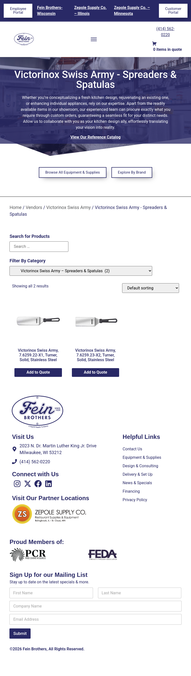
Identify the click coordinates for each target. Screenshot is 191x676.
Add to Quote (38, 372)
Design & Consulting (140, 466)
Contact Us (132, 449)
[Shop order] (150, 288)
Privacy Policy (135, 499)
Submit (20, 633)
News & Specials (137, 482)
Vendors (34, 207)
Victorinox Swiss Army (68, 207)
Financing (131, 491)
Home (15, 207)
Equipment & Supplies (142, 457)
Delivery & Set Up (137, 474)
